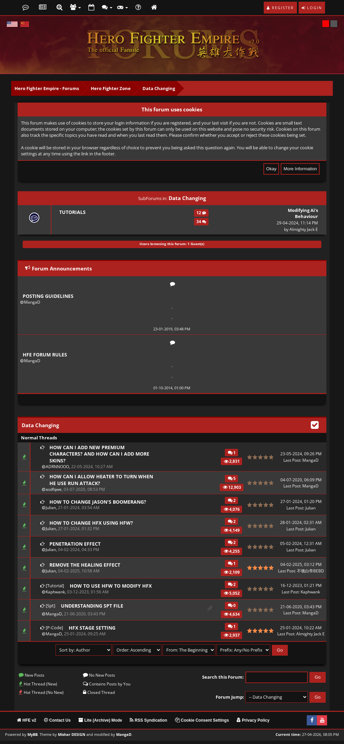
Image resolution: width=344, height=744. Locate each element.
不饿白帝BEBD (310, 574)
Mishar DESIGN (71, 738)
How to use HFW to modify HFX (112, 589)
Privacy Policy (253, 723)
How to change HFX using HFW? (92, 526)
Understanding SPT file (93, 609)
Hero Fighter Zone (111, 88)
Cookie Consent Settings (202, 723)
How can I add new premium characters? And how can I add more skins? (101, 455)
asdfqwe (53, 492)
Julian (50, 511)
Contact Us (57, 723)
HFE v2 (26, 723)
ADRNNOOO (57, 469)
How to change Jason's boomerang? (100, 505)
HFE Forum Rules (45, 355)
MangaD (32, 302)
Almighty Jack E (303, 229)
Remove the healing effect (86, 568)
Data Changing (159, 88)
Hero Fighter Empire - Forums (47, 88)
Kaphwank (55, 595)
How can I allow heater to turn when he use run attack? (95, 482)
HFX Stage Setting (92, 631)
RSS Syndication (148, 723)
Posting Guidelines (49, 296)
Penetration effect (76, 547)
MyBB (32, 738)
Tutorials (72, 212)
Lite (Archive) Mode (100, 723)
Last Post (291, 461)
